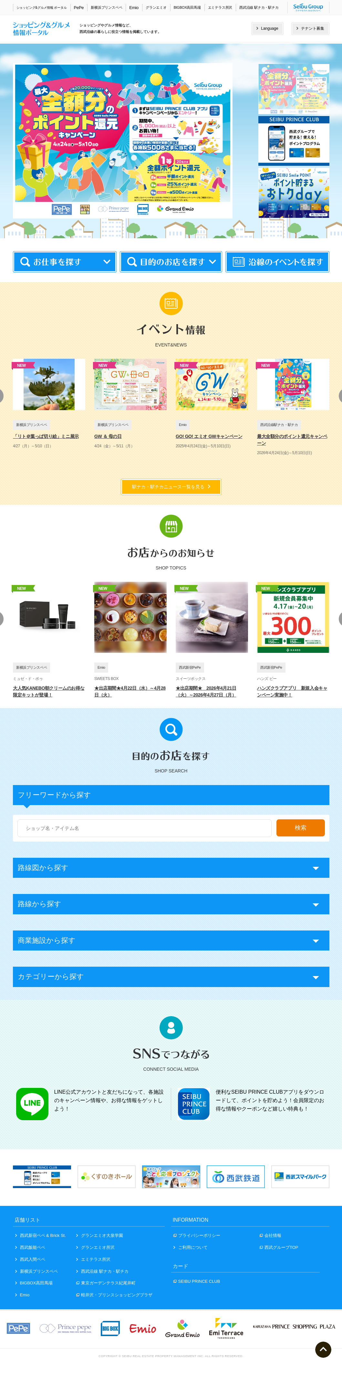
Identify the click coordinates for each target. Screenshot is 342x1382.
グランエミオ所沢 (95, 1247)
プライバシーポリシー (196, 1235)
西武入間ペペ (30, 1259)
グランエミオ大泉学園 (99, 1235)
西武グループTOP (279, 1247)
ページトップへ (323, 1350)
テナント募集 (310, 28)
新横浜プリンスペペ (106, 7)
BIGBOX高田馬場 (187, 7)
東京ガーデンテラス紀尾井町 (106, 1283)
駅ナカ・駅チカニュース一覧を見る (171, 486)
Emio (134, 7)
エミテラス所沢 (220, 7)
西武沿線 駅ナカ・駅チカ (258, 7)
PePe (79, 7)
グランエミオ (156, 7)
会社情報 (270, 1235)
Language (267, 28)
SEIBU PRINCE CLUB (196, 1281)
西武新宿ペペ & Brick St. (40, 1235)
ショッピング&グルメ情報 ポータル (41, 7)
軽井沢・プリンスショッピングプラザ (114, 1294)
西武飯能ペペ (30, 1247)
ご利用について (190, 1247)
